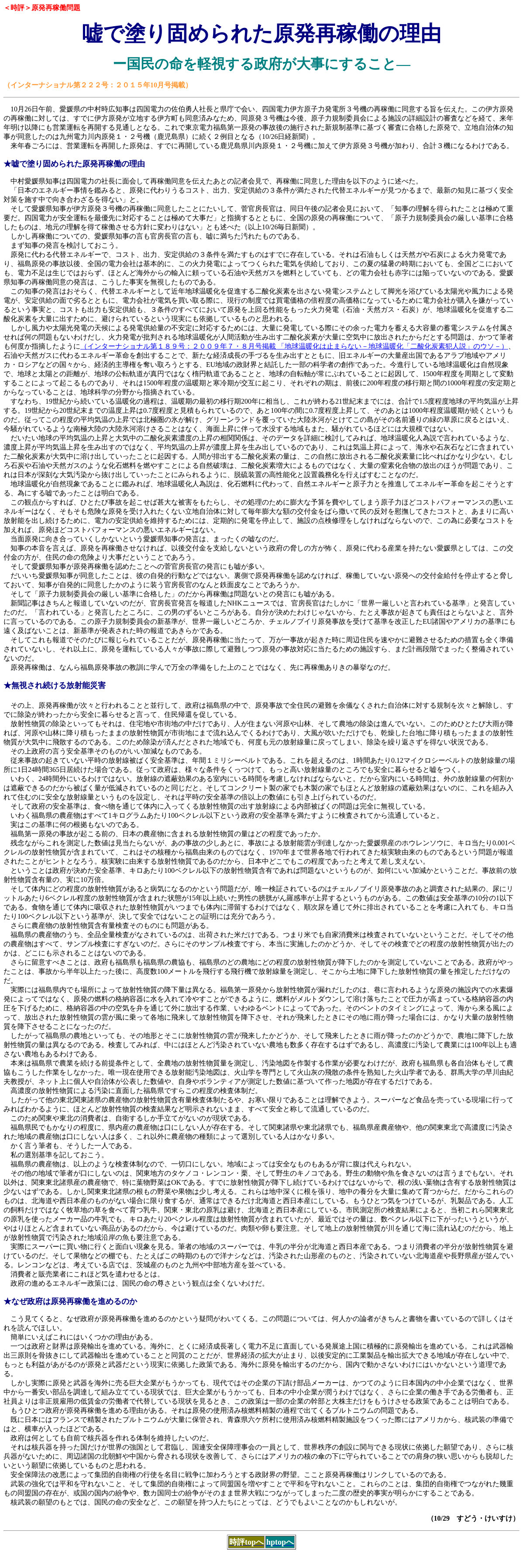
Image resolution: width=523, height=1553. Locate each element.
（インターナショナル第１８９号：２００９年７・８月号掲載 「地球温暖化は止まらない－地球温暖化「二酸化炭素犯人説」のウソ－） (294, 346)
